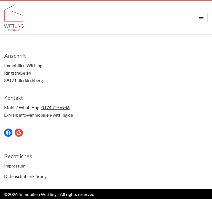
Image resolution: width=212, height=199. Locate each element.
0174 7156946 (55, 107)
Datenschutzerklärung (25, 176)
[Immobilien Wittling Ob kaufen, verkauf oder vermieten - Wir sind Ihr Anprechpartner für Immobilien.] (13, 17)
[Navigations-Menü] (201, 17)
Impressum (14, 165)
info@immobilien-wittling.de (46, 114)
